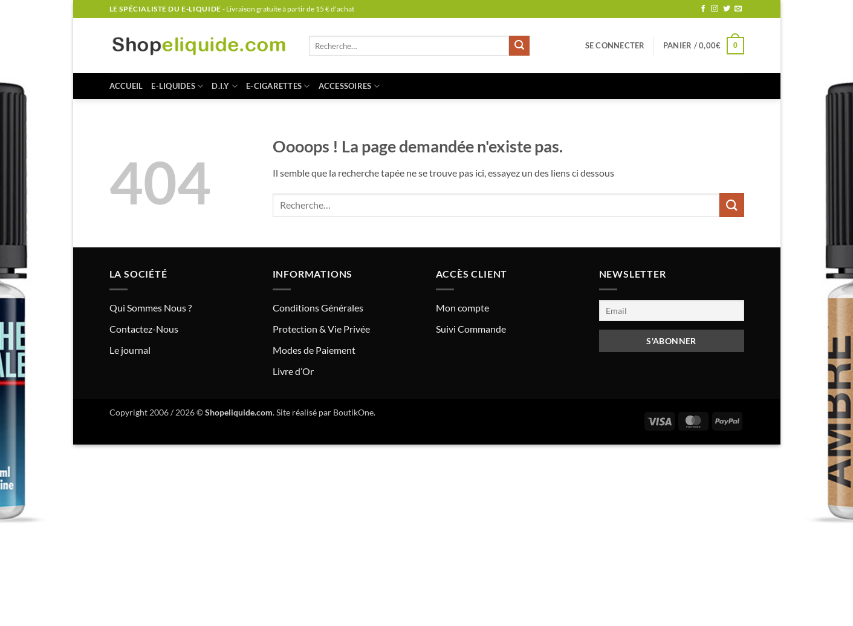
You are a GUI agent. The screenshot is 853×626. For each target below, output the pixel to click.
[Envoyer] (519, 46)
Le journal (130, 350)
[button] (615, 45)
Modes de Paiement (314, 350)
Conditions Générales (318, 307)
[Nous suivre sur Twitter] (726, 9)
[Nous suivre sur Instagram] (714, 9)
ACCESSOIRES (349, 86)
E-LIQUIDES (177, 86)
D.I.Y (225, 86)
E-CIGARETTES (278, 86)
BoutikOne (353, 412)
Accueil (126, 86)
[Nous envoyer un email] (738, 9)
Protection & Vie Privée (321, 328)
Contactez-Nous (143, 328)
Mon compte (462, 307)
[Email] (671, 310)
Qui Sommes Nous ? (150, 307)
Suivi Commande (471, 328)
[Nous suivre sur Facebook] (703, 9)
